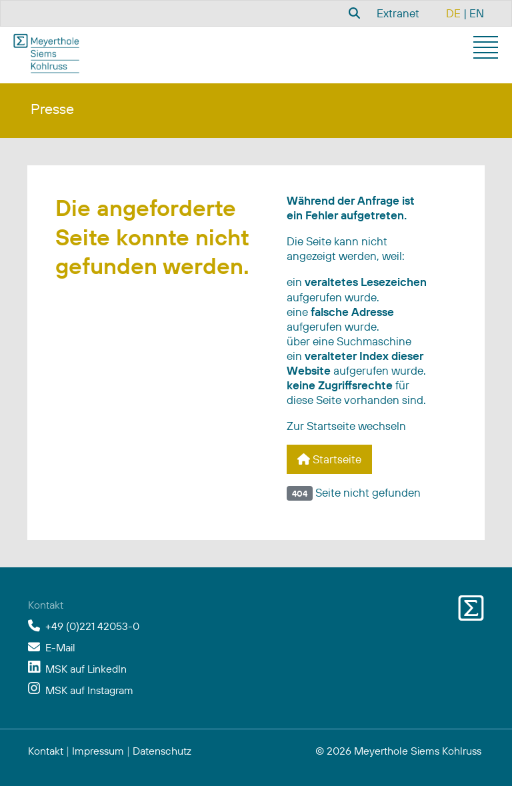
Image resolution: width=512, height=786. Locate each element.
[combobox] (352, 12)
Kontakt (45, 750)
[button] (488, 49)
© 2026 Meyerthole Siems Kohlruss (398, 750)
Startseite (329, 459)
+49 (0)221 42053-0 (92, 626)
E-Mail (60, 647)
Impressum (98, 750)
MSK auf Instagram (89, 690)
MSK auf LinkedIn (86, 668)
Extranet (398, 13)
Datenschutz (162, 750)
